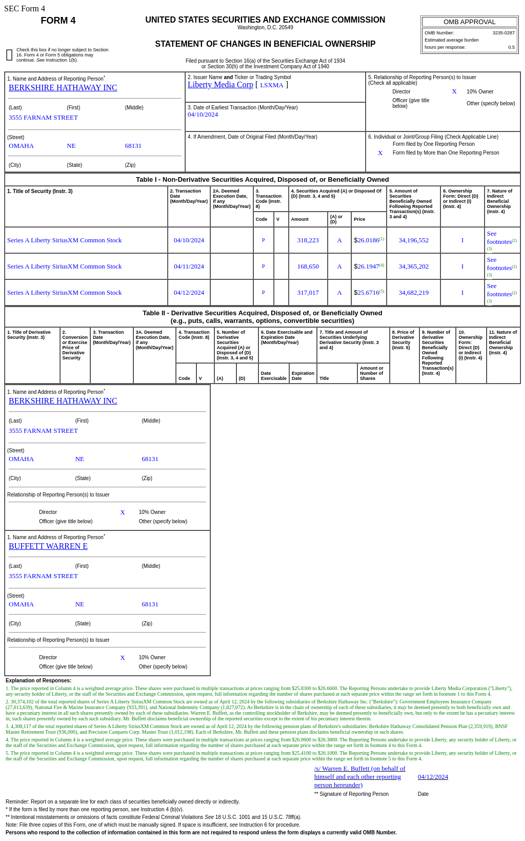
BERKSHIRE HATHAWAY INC (63, 87)
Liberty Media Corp (220, 84)
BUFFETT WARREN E (48, 546)
